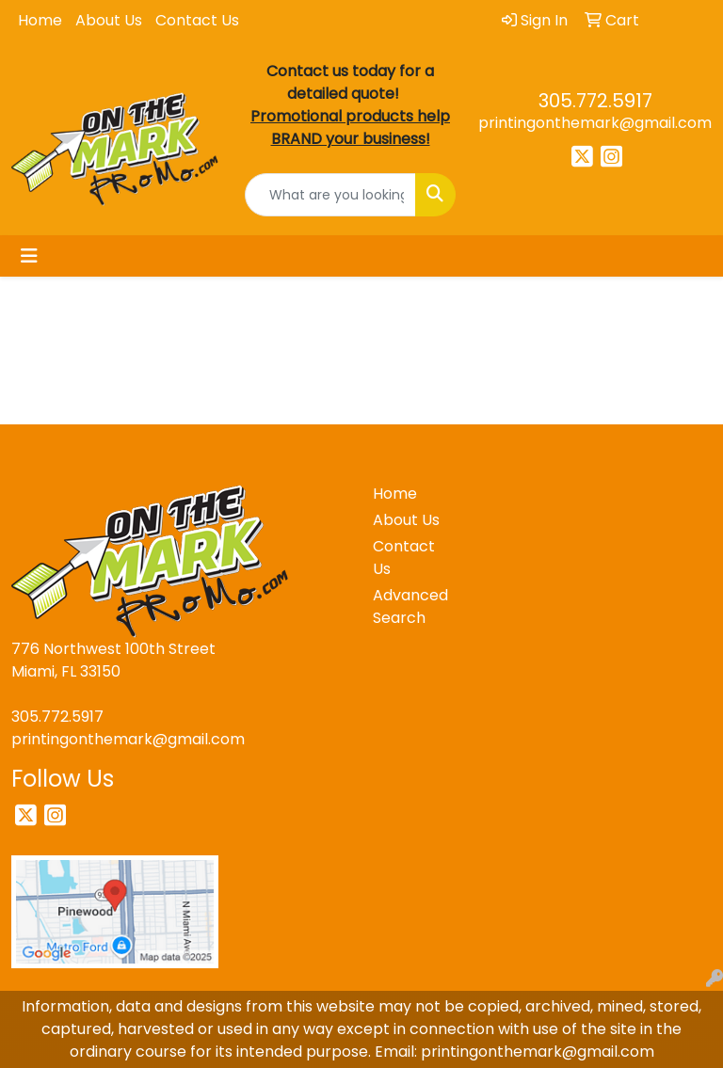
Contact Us (197, 20)
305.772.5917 (595, 101)
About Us (108, 20)
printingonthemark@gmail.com (595, 123)
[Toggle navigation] (29, 256)
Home (40, 20)
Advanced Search (407, 606)
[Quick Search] (330, 194)
